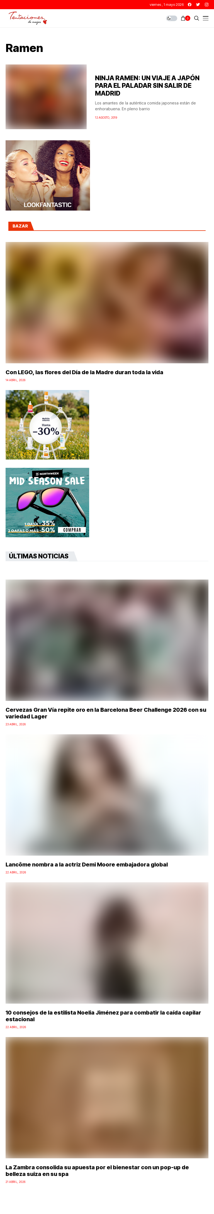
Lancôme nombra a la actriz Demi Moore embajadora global (87, 864)
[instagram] (206, 4)
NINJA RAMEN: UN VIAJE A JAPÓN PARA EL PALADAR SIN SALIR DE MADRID (147, 85)
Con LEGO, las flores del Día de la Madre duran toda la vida (84, 372)
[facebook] (189, 4)
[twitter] (198, 4)
